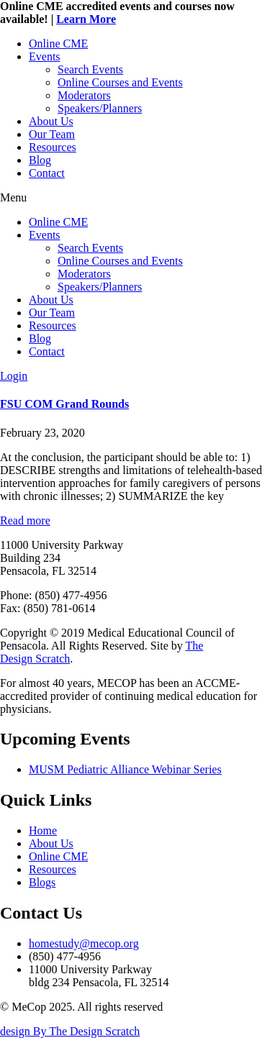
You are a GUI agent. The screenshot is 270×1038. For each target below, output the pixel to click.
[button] (135, 197)
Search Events (90, 69)
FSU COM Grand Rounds (64, 404)
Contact (47, 173)
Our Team (52, 134)
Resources (52, 147)
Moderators (84, 95)
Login (13, 376)
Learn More (86, 19)
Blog (40, 160)
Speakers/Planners (100, 108)
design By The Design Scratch (70, 1031)
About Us (51, 121)
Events (44, 56)
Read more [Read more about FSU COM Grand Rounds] (25, 520)
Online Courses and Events (120, 82)
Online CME (58, 43)
